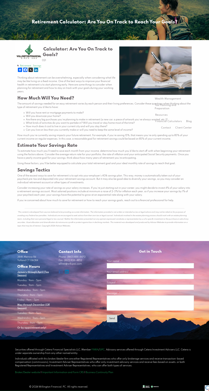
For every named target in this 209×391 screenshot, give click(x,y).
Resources (161, 115)
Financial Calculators (168, 121)
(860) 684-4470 (76, 257)
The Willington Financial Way (170, 84)
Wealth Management (168, 99)
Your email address (129, 272)
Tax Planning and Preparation (165, 107)
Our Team (161, 70)
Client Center (183, 128)
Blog (189, 121)
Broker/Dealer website (27, 372)
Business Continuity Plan (99, 372)
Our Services (163, 92)
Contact (166, 128)
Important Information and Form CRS (63, 372)
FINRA (95, 350)
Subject (123, 283)
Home (188, 57)
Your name (124, 261)
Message (123, 293)
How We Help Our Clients (170, 76)
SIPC (102, 350)
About (158, 63)
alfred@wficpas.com (70, 264)
